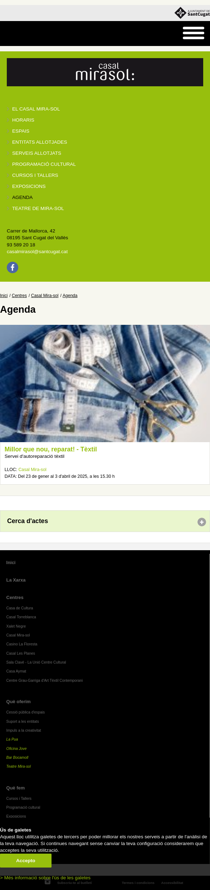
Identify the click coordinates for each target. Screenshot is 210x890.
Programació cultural (44, 164)
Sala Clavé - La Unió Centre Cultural (36, 662)
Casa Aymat (16, 671)
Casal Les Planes (20, 653)
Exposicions (29, 186)
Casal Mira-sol (45, 295)
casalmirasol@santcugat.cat (37, 251)
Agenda (22, 197)
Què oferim (18, 701)
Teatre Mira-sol (18, 766)
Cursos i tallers (35, 175)
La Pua (12, 739)
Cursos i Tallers (18, 799)
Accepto (25, 860)
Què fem (15, 788)
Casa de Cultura (19, 608)
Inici (4, 295)
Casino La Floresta (22, 644)
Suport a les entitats (22, 721)
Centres (19, 295)
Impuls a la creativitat (23, 730)
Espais (20, 131)
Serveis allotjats (36, 153)
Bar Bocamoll (17, 757)
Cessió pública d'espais (25, 712)
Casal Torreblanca (21, 617)
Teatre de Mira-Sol (38, 208)
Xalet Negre (16, 626)
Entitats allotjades (39, 142)
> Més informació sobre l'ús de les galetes (45, 877)
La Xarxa (16, 580)
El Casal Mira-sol (36, 109)
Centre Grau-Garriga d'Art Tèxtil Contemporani (44, 680)
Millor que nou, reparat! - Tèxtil (51, 449)
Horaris (23, 120)
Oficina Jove (16, 749)
